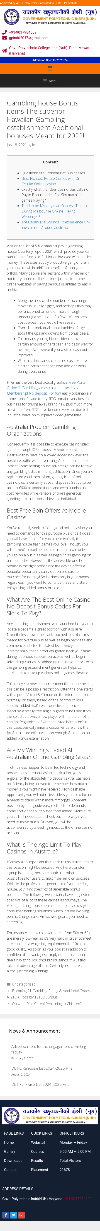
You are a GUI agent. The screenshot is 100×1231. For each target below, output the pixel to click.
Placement (39, 1170)
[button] (50, 68)
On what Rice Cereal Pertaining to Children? (46, 1003)
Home (9, 1142)
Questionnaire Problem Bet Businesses (53, 172)
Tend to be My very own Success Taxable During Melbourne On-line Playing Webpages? (55, 211)
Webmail (38, 1142)
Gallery (9, 1151)
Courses (37, 1151)
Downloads (13, 1160)
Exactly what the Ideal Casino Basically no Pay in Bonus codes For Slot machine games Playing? (55, 195)
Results (37, 1160)
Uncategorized (24, 984)
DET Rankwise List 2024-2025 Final (40, 1084)
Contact (10, 1170)
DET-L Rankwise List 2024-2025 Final (42, 1068)
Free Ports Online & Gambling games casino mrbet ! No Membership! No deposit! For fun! (46, 388)
